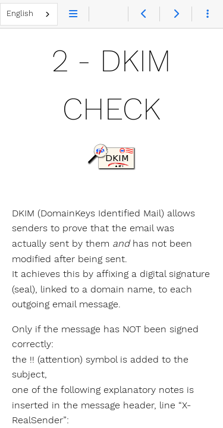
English (20, 13)
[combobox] (29, 14)
